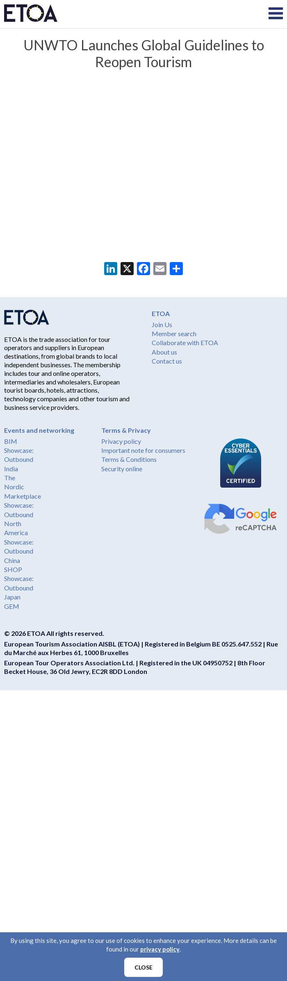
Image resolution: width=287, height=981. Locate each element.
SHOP (13, 569)
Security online (121, 468)
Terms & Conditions (129, 459)
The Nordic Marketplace (22, 487)
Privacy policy (121, 441)
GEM (11, 606)
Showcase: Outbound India (19, 459)
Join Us (162, 324)
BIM (10, 441)
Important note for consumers (143, 450)
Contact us (167, 361)
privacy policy (160, 949)
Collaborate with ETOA (185, 342)
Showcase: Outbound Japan (19, 587)
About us (164, 352)
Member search (174, 333)
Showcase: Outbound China (19, 551)
